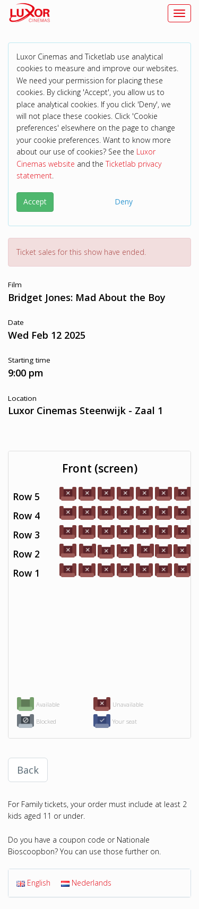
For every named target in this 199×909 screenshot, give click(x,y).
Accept (35, 201)
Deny (124, 201)
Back (28, 770)
